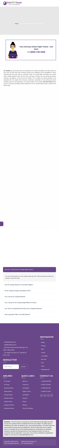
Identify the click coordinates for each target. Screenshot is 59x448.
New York (43, 359)
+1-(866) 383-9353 (46, 381)
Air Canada (7, 381)
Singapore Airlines (9, 405)
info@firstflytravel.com (10, 342)
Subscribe (23, 366)
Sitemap (24, 405)
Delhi (42, 349)
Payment (24, 398)
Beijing (43, 342)
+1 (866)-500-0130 (46, 388)
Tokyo (42, 366)
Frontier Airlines (8, 394)
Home (16, 23)
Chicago (43, 345)
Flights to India (26, 391)
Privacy (24, 401)
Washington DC (45, 369)
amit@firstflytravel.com (10, 344)
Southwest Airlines (9, 408)
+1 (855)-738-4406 (46, 384)
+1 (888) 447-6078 (45, 391)
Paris (42, 362)
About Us (24, 381)
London (43, 352)
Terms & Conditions (27, 408)
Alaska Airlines (8, 391)
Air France (7, 384)
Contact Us (25, 384)
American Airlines (8, 388)
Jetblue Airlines (8, 401)
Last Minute (25, 394)
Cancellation (25, 388)
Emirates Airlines (8, 398)
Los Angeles (44, 356)
